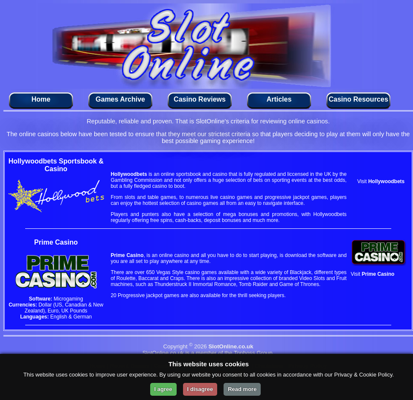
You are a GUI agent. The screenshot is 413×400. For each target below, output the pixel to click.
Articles (279, 99)
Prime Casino (127, 255)
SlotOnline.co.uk (230, 346)
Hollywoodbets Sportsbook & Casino (56, 165)
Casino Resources (358, 99)
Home (41, 99)
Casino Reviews (200, 99)
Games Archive (120, 99)
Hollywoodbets (129, 174)
